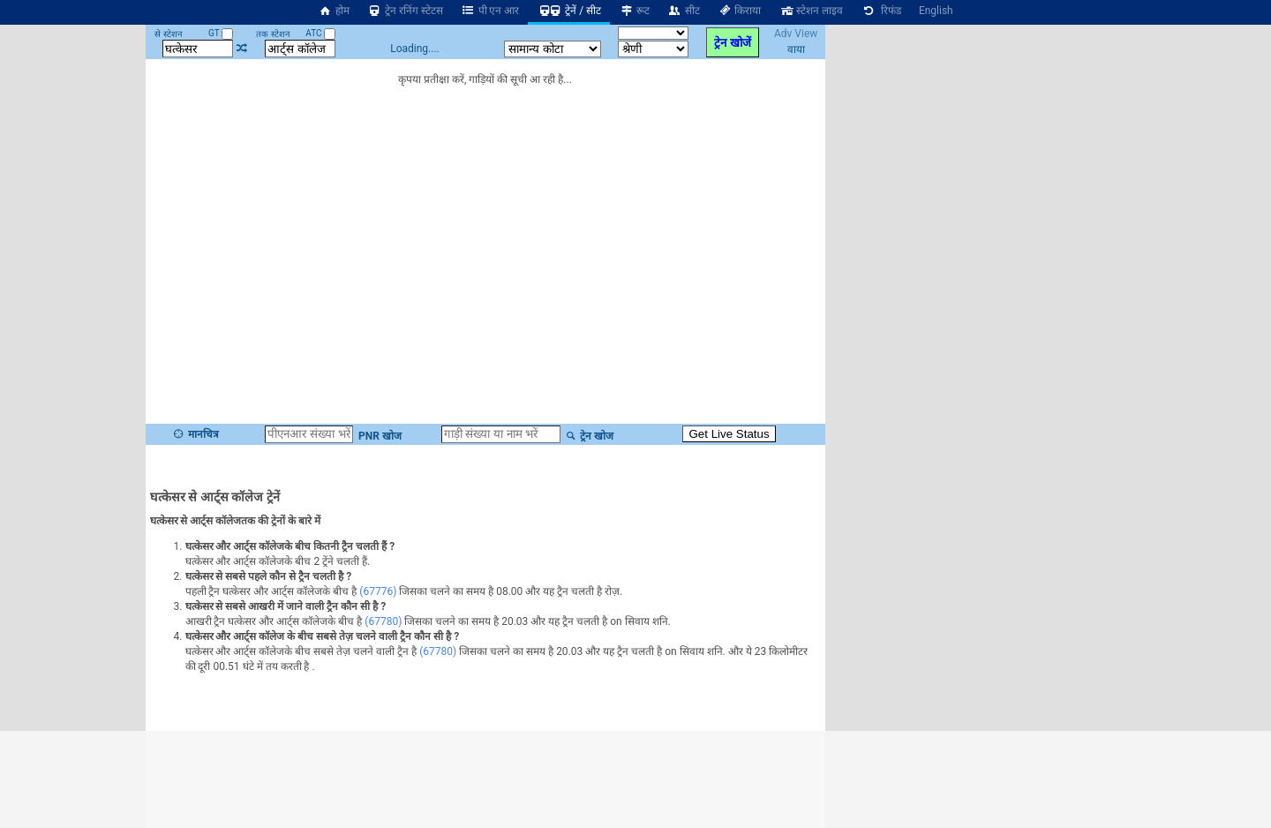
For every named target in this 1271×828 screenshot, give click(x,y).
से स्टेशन (168, 34)
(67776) (377, 591)
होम (334, 10)
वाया (796, 49)
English (936, 10)
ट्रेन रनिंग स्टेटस (405, 10)
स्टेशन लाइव (810, 10)
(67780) (383, 621)
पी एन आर (490, 10)
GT (220, 33)
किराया (740, 10)
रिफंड (881, 10)
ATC (320, 33)
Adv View (795, 33)
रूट (634, 10)
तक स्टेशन (273, 34)
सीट (683, 10)
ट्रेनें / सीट (569, 10)
